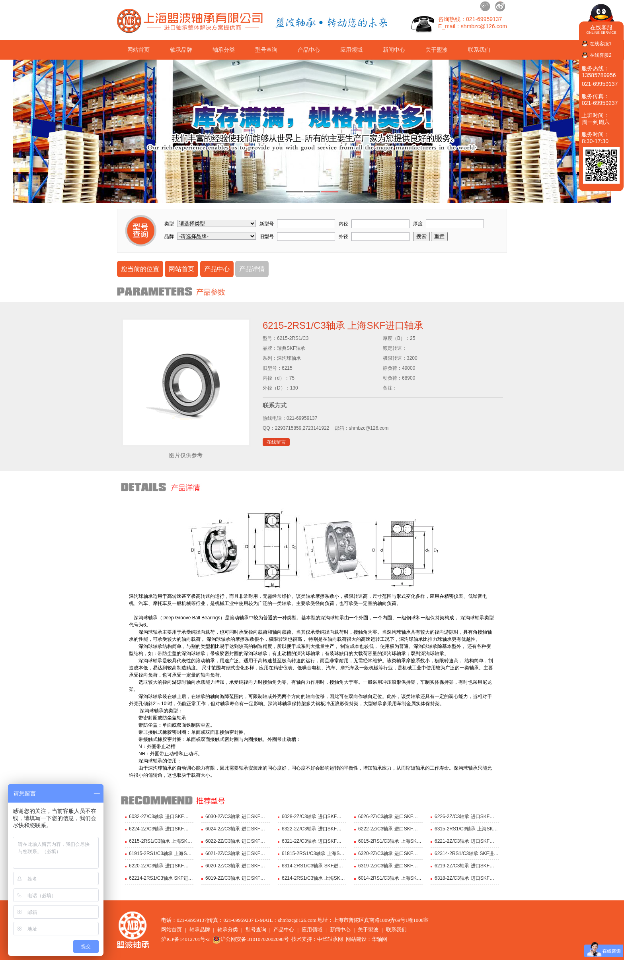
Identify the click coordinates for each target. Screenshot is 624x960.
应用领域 (351, 50)
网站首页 (138, 50)
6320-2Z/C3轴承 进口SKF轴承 (390, 853)
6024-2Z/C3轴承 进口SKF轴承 (237, 829)
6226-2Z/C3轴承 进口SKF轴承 (467, 816)
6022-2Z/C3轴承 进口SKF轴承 (237, 841)
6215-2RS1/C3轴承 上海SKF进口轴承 (161, 841)
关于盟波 (436, 50)
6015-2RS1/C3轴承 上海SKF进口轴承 (390, 841)
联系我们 (479, 50)
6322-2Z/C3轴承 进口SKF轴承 (314, 829)
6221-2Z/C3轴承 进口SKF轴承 (467, 841)
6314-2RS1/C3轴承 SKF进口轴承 (314, 866)
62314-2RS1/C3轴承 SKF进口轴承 (467, 853)
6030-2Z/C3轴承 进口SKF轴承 (237, 816)
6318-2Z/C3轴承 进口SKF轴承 (467, 878)
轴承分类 (224, 50)
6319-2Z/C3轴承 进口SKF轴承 (390, 866)
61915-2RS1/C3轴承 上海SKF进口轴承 (161, 853)
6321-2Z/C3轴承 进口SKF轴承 (314, 841)
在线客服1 (601, 44)
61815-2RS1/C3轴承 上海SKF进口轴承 (314, 853)
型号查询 (266, 50)
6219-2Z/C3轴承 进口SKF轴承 (467, 866)
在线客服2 (601, 55)
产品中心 (309, 50)
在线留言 (276, 442)
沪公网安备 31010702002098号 (251, 939)
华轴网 (379, 939)
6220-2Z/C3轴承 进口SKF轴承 (161, 866)
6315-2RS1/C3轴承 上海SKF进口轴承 (467, 829)
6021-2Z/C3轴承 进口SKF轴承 (237, 853)
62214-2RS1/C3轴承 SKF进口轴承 (161, 878)
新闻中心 (394, 50)
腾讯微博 (485, 6)
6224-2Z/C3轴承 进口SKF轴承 (161, 829)
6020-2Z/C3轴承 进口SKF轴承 (237, 866)
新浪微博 (500, 6)
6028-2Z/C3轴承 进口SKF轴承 (314, 816)
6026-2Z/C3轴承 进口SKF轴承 (390, 816)
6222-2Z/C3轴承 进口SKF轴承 (390, 829)
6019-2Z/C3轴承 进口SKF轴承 (237, 878)
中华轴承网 (330, 939)
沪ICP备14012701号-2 (185, 939)
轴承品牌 (181, 50)
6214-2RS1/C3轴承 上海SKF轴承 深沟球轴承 (314, 878)
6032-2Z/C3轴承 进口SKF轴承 (161, 816)
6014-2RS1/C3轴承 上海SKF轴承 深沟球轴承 (390, 878)
